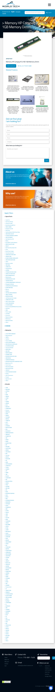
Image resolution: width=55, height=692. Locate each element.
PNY (6, 479)
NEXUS (7, 424)
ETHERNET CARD (9, 354)
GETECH (7, 526)
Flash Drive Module (9, 221)
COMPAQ (7, 573)
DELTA (7, 538)
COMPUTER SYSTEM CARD (11, 254)
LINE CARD (8, 351)
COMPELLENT (8, 552)
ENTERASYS (8, 606)
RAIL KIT (7, 246)
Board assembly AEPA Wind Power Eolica (13, 306)
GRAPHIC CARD (8, 256)
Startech (7, 512)
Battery (7, 241)
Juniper (7, 533)
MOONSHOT (8, 431)
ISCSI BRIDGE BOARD (10, 346)
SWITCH (7, 337)
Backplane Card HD (9, 228)
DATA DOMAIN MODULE (10, 275)
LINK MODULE (8, 358)
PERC (7, 498)
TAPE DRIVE (8, 265)
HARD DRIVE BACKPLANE (10, 260)
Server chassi (8, 365)
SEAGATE (7, 630)
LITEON (7, 543)
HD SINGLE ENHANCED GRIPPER (12, 235)
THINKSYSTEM (8, 590)
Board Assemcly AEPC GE (10, 225)
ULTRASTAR (8, 536)
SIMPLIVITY (8, 434)
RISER (7, 394)
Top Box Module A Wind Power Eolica (13, 232)
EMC (6, 623)
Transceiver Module (9, 347)
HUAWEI (7, 401)
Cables (7, 261)
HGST (7, 422)
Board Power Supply (10, 251)
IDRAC (7, 519)
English (13, 12)
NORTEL (7, 599)
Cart (5, 666)
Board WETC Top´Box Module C (11, 242)
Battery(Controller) (9, 320)
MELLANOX (8, 389)
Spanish (4, 13)
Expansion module (9, 263)
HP (6, 616)
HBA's (7, 310)
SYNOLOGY (8, 564)
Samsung (7, 455)
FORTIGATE (8, 503)
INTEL (7, 639)
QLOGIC (7, 627)
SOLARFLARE (8, 478)
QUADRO (7, 469)
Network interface (9, 317)
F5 (6, 604)
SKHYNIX (7, 566)
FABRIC (7, 472)
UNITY (7, 516)
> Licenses (7, 326)
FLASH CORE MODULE (10, 303)
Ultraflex (7, 483)
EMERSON (8, 412)
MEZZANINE (8, 524)
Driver (7, 249)
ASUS (7, 495)
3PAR (7, 514)
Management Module (10, 284)
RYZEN (7, 528)
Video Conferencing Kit (10, 301)
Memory (7, 289)
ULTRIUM (7, 270)
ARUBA (7, 439)
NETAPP (7, 637)
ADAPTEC (7, 549)
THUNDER (7, 609)
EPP (6, 445)
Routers (7, 373)
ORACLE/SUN (8, 625)
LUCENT (7, 529)
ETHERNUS (8, 426)
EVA (6, 490)
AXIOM (7, 576)
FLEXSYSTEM (8, 448)
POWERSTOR (8, 436)
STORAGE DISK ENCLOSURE (11, 272)
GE (6, 588)
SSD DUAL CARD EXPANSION (11, 292)
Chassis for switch (9, 223)
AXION (7, 413)
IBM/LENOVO (8, 531)
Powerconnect (8, 587)
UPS (6, 471)
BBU (6, 453)
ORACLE (7, 523)
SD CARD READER (9, 305)
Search (48, 13)
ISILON (7, 505)
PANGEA (7, 396)
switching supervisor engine (11, 298)
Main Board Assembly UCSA (11, 247)
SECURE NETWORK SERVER (11, 372)
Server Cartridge (9, 340)
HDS (6, 400)
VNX (6, 438)
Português (18, 12)
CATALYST (7, 561)
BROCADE (7, 635)
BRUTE (7, 497)
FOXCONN (8, 417)
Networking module (9, 368)
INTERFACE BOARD (9, 296)
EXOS (7, 405)
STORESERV (8, 521)
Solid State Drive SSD (10, 239)
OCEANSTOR (8, 465)
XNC (6, 393)
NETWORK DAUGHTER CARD (11, 356)
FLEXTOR (7, 517)
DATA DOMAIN (8, 554)
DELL (6, 618)
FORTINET (7, 486)
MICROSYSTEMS (9, 427)
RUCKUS (7, 476)
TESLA (7, 484)
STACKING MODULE (9, 280)
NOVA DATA (8, 458)
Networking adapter (9, 366)
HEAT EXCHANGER (9, 237)
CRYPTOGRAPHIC (9, 464)
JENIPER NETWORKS (9, 432)
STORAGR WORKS (9, 594)
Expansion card (8, 379)
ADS (6, 545)
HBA (6, 607)
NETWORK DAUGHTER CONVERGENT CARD (14, 361)
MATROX (7, 419)
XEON (7, 580)
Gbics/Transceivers (9, 375)
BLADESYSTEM (8, 443)
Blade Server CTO (9, 363)
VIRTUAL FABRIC (9, 597)
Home (6, 657)
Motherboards (8, 277)
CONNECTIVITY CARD (9, 299)
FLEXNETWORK (8, 550)
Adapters (7, 291)
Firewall (7, 377)
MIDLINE (7, 613)
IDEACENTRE (8, 502)
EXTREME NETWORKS (10, 500)
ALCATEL (7, 510)
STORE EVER (8, 547)
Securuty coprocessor (10, 253)
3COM (7, 559)
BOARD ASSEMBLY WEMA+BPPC (12, 258)
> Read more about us (10, 183)
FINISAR (7, 415)
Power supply (8, 312)
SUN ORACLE (8, 452)
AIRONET (7, 540)
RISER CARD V (8, 349)
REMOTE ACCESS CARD (10, 244)
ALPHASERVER (8, 568)
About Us (7, 659)
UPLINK (7, 398)
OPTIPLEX (7, 391)
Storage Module (9, 268)
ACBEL (7, 462)
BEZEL (7, 491)
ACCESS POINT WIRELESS (10, 342)
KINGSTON (8, 620)
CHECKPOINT (8, 555)
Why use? (7, 662)
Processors (8, 315)
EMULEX (7, 628)
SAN (6, 474)
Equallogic (7, 601)
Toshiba (7, 467)
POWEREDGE (8, 507)
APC (6, 460)
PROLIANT (7, 446)
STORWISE (8, 578)
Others (7, 322)
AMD (6, 509)
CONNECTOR (8, 266)
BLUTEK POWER (9, 595)
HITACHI (7, 632)
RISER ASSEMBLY (9, 353)
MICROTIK (7, 406)
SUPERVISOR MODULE (10, 359)
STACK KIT (7, 370)
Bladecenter (8, 562)
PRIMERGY (8, 592)
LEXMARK (7, 585)
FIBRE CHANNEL (9, 227)
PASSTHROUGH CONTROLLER (11, 344)
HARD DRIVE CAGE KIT (10, 234)
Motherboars (8, 318)
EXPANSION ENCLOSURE (10, 279)
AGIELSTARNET (8, 542)
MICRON (7, 569)
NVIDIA (7, 441)
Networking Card (9, 335)
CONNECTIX (8, 420)
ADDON (7, 457)
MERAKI (7, 450)
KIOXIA (7, 581)
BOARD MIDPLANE (9, 287)
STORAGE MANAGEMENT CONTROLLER (13, 282)
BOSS (7, 614)
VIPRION (7, 403)
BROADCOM (8, 535)
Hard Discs (8, 308)
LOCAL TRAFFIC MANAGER (10, 333)
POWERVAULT (8, 408)
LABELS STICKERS (9, 294)
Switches (7, 339)
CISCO (7, 621)
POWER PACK (8, 571)
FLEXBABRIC (8, 611)
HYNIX (7, 387)
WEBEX (7, 575)
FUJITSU (7, 633)
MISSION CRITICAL (9, 481)
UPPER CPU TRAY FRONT (10, 273)
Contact (6, 664)
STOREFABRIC (8, 602)
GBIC (6, 583)
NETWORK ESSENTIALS (10, 493)
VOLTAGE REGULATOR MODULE (12, 286)
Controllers (8, 313)
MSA (6, 429)
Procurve (7, 410)
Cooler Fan (8, 220)
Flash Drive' (8, 230)
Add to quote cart (11, 66)
